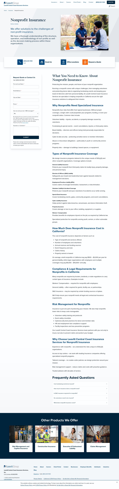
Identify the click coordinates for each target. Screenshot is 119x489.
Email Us (36, 474)
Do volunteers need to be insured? (64, 398)
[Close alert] (117, 482)
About (42, 467)
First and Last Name (18, 84)
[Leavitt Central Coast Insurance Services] (11, 3)
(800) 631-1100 (47, 474)
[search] (112, 6)
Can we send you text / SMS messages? (23, 111)
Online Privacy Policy (26, 485)
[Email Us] (48, 62)
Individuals (97, 467)
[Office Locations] (70, 62)
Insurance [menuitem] (54, 2)
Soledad (16, 24)
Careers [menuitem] (68, 2)
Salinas (12, 24)
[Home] (11, 466)
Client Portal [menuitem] (76, 2)
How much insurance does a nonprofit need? (66, 388)
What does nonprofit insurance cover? (65, 403)
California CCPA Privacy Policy (52, 479)
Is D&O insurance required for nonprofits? (65, 393)
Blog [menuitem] (84, 2)
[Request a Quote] (92, 62)
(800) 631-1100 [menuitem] (100, 2)
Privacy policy (25, 122)
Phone (15, 104)
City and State (17, 97)
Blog (35, 470)
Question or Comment (19, 125)
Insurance (10, 10)
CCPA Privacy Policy (41, 485)
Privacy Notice (38, 479)
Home (5, 10)
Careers (48, 467)
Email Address (17, 90)
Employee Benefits (86, 467)
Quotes (111, 2)
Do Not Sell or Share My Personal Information (76, 479)
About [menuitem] (61, 2)
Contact (66, 467)
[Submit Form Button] (26, 137)
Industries (106, 467)
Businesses (74, 467)
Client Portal (57, 467)
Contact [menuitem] (91, 2)
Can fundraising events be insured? (64, 384)
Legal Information (8, 479)
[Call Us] (27, 62)
